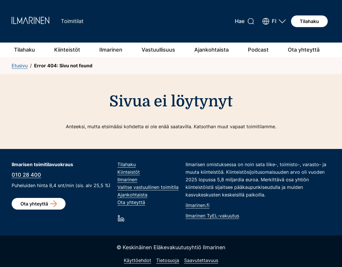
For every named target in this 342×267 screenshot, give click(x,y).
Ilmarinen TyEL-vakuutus (212, 216)
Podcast (258, 50)
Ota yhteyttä (304, 50)
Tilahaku (309, 21)
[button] (274, 21)
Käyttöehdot (137, 260)
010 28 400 (26, 175)
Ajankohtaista (211, 50)
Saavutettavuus (201, 260)
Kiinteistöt (67, 50)
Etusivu (20, 65)
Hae (240, 21)
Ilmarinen (110, 50)
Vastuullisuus (158, 50)
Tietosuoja (167, 260)
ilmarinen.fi (197, 205)
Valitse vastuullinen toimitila (148, 187)
